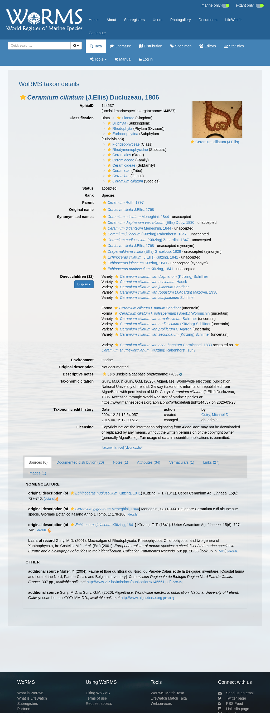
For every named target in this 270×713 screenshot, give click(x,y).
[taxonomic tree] (113, 447)
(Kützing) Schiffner (161, 276)
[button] (23, 97)
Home (94, 20)
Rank (89, 195)
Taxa (96, 46)
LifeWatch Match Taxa (169, 698)
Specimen (180, 46)
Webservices (161, 703)
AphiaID (87, 105)
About (111, 20)
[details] (49, 499)
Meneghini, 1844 (135, 217)
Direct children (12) (77, 276)
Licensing (85, 427)
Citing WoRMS (98, 693)
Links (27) (211, 462)
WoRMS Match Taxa (167, 693)
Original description (76, 367)
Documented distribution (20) (80, 462)
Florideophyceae (123, 144)
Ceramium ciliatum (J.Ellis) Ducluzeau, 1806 (231, 142)
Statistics (234, 46)
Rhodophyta (119, 128)
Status (88, 188)
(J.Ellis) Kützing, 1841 (140, 257)
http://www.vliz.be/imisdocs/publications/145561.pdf (129, 582)
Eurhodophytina (122, 134)
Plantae (125, 118)
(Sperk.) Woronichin (161, 313)
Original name (81, 209)
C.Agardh (152, 329)
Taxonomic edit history (74, 409)
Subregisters (134, 20)
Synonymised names (75, 217)
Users (157, 20)
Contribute (97, 33)
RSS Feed (230, 703)
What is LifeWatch (32, 698)
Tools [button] (98, 59)
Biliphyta (116, 123)
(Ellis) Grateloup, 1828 (141, 251)
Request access (99, 703)
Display (84, 284)
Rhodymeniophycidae (127, 149)
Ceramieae (118, 171)
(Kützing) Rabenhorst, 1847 (144, 234)
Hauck (150, 282)
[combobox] (39, 45)
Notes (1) (120, 462)
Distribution (150, 46)
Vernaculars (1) (181, 462)
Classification (82, 118)
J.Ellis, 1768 (128, 209)
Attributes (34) (148, 462)
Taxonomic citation (77, 381)
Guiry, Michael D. (215, 415)
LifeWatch (233, 20)
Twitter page (232, 698)
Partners (24, 709)
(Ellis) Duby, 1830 (148, 222)
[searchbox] (37, 45)
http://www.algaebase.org (141, 598)
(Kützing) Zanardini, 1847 (145, 240)
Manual (123, 59)
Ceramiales (118, 155)
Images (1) (37, 473)
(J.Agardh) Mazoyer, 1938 (165, 292)
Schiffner (151, 287)
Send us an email (236, 693)
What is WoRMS (30, 693)
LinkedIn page (233, 709)
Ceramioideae (120, 165)
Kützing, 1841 (134, 263)
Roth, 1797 (123, 202)
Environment (82, 360)
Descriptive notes (78, 374)
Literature (120, 46)
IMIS (221, 551)
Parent (88, 202)
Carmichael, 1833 (163, 345)
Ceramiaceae (120, 160)
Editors (207, 46)
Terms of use (96, 698)
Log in (146, 59)
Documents (208, 20)
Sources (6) (37, 462)
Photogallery (180, 20)
